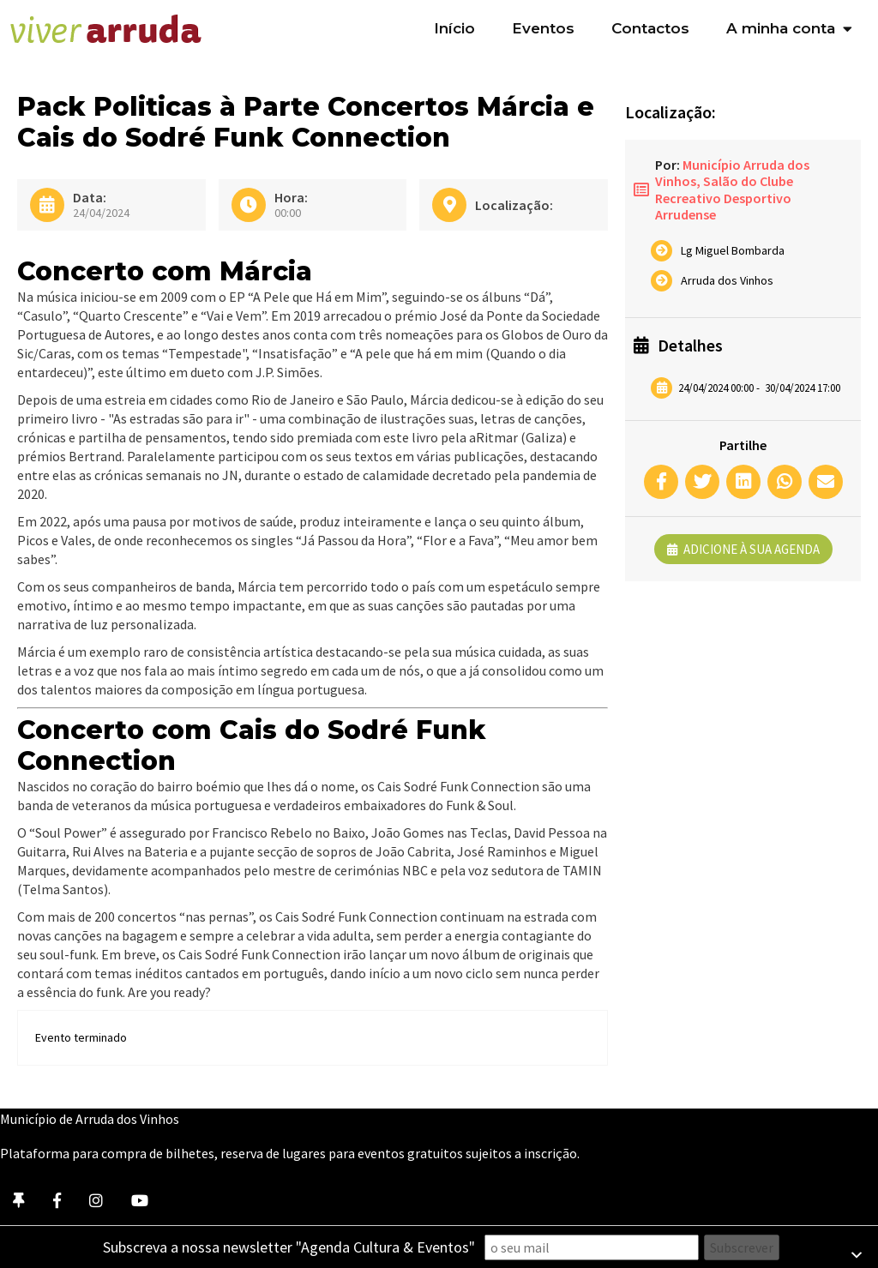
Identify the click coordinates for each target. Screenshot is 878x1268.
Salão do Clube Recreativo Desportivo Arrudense (724, 197)
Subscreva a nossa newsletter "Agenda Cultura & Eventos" (289, 1247)
